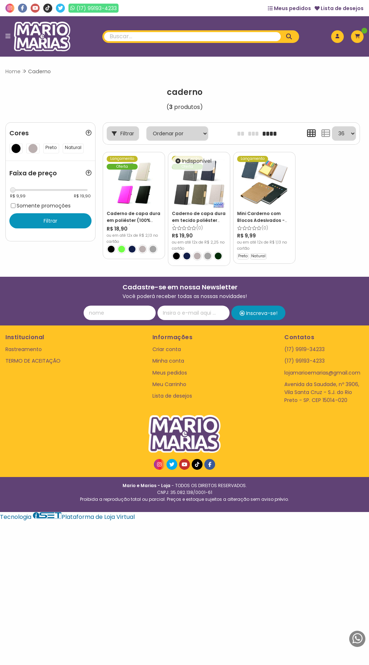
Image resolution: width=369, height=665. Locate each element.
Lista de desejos (339, 8)
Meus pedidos (289, 8)
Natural (258, 256)
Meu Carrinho (169, 384)
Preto (243, 256)
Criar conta (166, 349)
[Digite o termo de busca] (192, 36)
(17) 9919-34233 (304, 349)
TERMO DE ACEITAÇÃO (33, 360)
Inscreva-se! (258, 313)
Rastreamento (23, 349)
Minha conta (168, 360)
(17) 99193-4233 (304, 360)
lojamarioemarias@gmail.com (322, 372)
